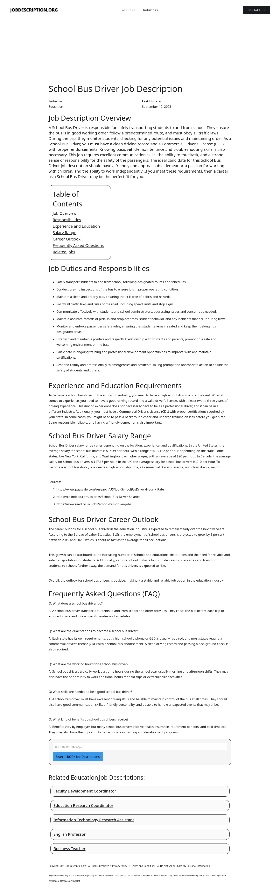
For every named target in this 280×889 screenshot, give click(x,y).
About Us (128, 10)
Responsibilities (67, 219)
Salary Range (64, 232)
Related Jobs (64, 252)
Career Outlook (66, 239)
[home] (34, 10)
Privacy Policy (119, 866)
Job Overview (64, 213)
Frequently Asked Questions (78, 245)
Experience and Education (76, 226)
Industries (150, 10)
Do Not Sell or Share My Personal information (185, 866)
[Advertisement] (140, 51)
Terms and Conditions (144, 866)
